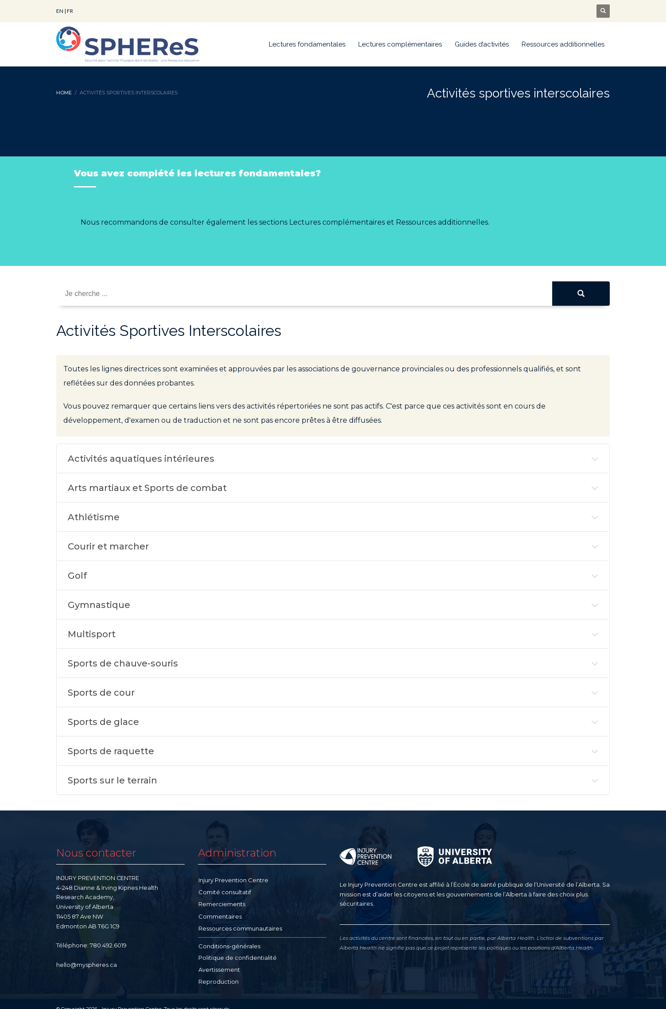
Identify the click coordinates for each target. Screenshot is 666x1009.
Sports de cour (101, 692)
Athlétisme (94, 517)
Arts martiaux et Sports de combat (147, 488)
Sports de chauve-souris (123, 663)
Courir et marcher (108, 546)
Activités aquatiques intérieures (141, 458)
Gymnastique (99, 605)
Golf (77, 575)
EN (59, 11)
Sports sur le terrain (112, 780)
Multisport (92, 634)
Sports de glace (103, 722)
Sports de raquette (111, 751)
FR (70, 11)
